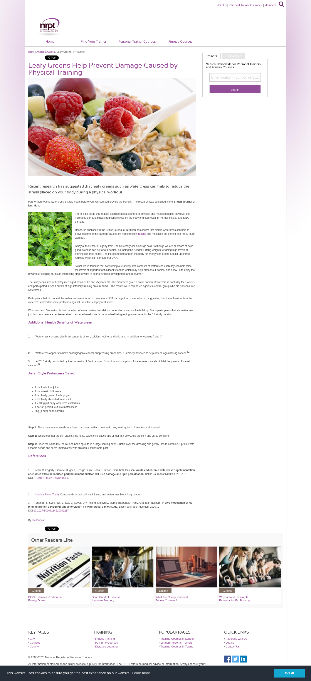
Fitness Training (105, 638)
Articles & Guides (45, 51)
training (142, 233)
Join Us (222, 5)
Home (49, 41)
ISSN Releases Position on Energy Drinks (45, 598)
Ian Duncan (38, 520)
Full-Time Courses (106, 642)
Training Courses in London (177, 638)
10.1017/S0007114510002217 (51, 510)
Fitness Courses (180, 41)
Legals (230, 642)
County (34, 646)
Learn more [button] (141, 673)
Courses (35, 642)
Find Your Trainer (93, 41)
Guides (36, 590)
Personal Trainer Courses (137, 41)
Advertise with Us (236, 638)
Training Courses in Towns (176, 646)
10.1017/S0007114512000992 (52, 478)
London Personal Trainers (176, 642)
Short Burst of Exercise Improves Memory (106, 598)
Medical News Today (47, 494)
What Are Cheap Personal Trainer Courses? (172, 598)
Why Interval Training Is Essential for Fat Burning (234, 598)
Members (270, 5)
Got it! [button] (289, 673)
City (32, 638)
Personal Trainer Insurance (245, 5)
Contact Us (232, 646)
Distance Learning (106, 646)
